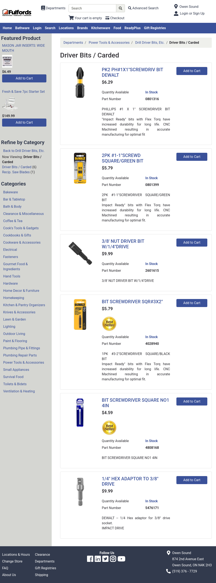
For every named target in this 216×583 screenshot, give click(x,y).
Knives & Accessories (19, 312)
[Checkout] (114, 18)
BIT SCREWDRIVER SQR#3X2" (132, 301)
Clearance (42, 555)
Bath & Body (12, 207)
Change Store (12, 561)
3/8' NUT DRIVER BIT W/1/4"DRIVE (123, 244)
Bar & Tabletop (14, 199)
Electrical (10, 250)
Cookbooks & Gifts (17, 235)
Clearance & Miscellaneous (23, 214)
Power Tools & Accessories (23, 362)
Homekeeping (13, 298)
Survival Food (13, 377)
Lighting (9, 327)
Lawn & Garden (14, 319)
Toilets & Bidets (14, 384)
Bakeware (10, 192)
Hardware (10, 283)
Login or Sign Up (192, 13)
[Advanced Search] (143, 8)
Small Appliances (16, 370)
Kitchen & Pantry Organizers (24, 305)
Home (7, 28)
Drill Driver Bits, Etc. (150, 43)
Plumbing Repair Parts (20, 355)
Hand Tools (11, 276)
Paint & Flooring (15, 341)
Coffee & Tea (12, 221)
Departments (73, 43)
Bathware (22, 28)
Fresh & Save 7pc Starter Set (23, 92)
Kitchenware (100, 28)
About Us (9, 575)
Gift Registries (155, 28)
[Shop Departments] (53, 8)
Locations (66, 28)
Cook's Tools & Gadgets (21, 228)
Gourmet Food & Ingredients (15, 266)
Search (50, 28)
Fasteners (10, 257)
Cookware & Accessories (22, 242)
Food (117, 28)
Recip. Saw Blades (16, 172)
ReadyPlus (133, 28)
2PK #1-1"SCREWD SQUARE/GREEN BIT (122, 158)
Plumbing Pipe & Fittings (21, 348)
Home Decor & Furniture (21, 291)
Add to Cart (24, 78)
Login (37, 28)
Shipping (41, 575)
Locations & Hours (16, 555)
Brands (82, 28)
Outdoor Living (14, 334)
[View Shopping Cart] (85, 18)
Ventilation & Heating (19, 391)
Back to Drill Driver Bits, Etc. (24, 151)
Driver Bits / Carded (16, 167)
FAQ (5, 568)
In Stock (151, 92)
